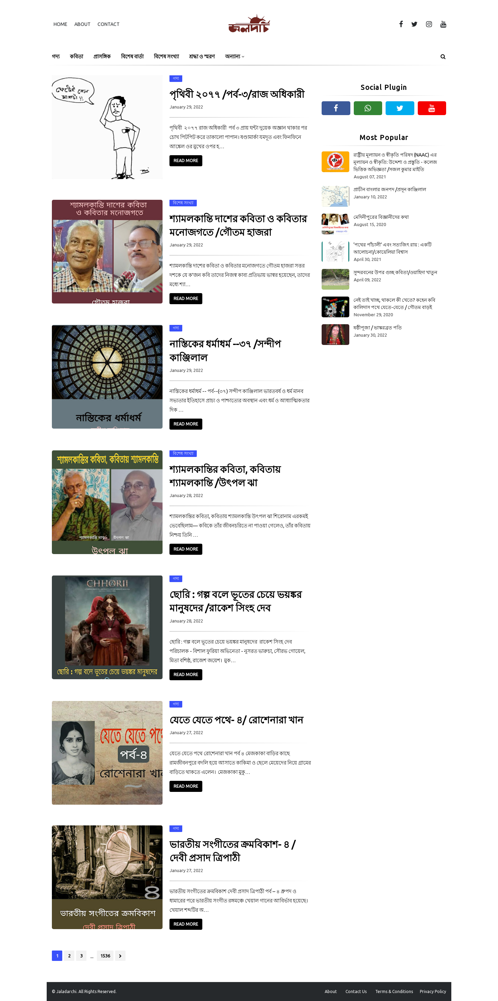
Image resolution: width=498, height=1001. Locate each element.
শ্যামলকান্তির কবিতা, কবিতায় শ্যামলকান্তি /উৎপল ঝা (225, 476)
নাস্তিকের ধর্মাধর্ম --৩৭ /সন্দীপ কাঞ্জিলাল (225, 350)
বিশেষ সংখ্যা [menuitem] (166, 56)
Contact (109, 24)
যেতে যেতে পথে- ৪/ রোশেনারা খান (236, 719)
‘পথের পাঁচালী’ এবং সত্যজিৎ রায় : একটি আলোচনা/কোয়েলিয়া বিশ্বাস (392, 248)
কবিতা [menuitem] (76, 56)
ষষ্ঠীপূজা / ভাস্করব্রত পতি (377, 327)
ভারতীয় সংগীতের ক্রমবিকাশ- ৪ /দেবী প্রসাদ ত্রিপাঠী (232, 851)
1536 (105, 955)
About (82, 24)
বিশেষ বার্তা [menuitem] (132, 56)
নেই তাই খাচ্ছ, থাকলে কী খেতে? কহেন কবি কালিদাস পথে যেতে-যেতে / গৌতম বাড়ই (394, 303)
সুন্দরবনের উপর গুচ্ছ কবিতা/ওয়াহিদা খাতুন (395, 272)
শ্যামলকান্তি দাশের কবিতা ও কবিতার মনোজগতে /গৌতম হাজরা (238, 225)
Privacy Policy (433, 991)
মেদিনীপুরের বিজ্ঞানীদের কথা (381, 217)
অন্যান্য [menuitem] (232, 56)
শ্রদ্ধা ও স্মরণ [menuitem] (202, 56)
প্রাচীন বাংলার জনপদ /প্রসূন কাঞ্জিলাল (389, 189)
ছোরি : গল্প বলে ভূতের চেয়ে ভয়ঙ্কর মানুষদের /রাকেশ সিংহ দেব (235, 601)
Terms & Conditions (394, 991)
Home (60, 24)
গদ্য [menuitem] (55, 56)
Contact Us (356, 991)
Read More (186, 160)
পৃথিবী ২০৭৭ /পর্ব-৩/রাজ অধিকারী (236, 94)
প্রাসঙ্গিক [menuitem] (102, 56)
